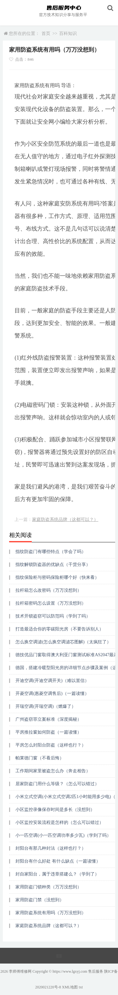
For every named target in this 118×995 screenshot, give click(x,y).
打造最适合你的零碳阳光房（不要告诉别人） (59, 629)
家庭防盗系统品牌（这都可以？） (65, 519)
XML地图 (70, 987)
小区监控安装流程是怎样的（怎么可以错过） (59, 822)
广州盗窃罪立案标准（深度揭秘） (48, 719)
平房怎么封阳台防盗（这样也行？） (50, 745)
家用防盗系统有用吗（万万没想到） (50, 912)
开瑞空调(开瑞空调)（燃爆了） (45, 706)
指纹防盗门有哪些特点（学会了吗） (50, 551)
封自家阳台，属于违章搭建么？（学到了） (57, 874)
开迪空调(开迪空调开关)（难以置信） (52, 680)
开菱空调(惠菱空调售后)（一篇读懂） (52, 693)
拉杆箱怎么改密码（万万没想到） (48, 590)
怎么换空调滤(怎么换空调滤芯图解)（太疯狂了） (63, 642)
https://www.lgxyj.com (70, 971)
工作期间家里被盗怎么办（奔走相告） (52, 771)
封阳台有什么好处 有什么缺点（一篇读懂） (57, 861)
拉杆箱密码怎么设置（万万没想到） (50, 603)
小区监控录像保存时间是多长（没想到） (55, 809)
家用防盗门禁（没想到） (39, 899)
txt (81, 987)
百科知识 (68, 33)
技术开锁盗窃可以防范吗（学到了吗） (52, 616)
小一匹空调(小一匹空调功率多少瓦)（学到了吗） (63, 835)
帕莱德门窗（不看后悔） (39, 758)
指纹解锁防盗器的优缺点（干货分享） (52, 564)
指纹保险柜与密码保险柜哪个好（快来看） (57, 577)
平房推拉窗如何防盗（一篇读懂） (48, 732)
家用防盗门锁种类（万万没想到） (48, 887)
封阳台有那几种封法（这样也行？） (50, 848)
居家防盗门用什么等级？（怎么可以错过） (57, 783)
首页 (46, 33)
